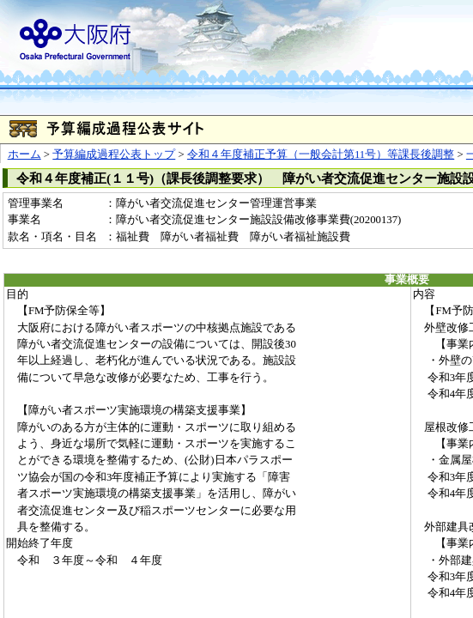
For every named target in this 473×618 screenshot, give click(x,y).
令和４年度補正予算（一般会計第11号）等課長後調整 (320, 154)
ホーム (24, 154)
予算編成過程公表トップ (113, 154)
